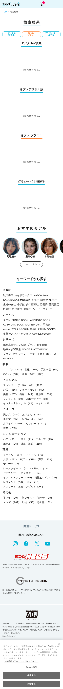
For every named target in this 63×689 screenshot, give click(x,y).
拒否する (31, 675)
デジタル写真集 (11, 34)
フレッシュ (13, 398)
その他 (45, 502)
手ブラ (12, 497)
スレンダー (15, 385)
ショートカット (33, 389)
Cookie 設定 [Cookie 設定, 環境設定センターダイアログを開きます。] (31, 667)
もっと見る (31, 264)
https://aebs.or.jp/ (9, 636)
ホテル (11, 443)
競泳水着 (50, 369)
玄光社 (35, 299)
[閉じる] (59, 644)
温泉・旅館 (32, 443)
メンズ (12, 502)
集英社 (53, 299)
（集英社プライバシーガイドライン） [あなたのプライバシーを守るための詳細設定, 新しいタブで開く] (21, 661)
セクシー (37, 423)
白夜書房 (17, 308)
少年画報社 (32, 304)
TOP (5, 12)
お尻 (10, 389)
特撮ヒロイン (46, 477)
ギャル (44, 403)
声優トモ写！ (37, 353)
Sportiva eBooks (41, 333)
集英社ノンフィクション (17, 333)
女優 (10, 459)
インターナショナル (18, 403)
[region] (31, 664)
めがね (12, 374)
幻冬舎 (44, 299)
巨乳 (37, 385)
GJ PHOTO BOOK (13, 324)
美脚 (10, 394)
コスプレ (13, 369)
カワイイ (14, 423)
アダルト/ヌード (35, 486)
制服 (32, 369)
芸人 (34, 482)
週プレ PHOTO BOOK (15, 320)
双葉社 (27, 308)
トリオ (26, 439)
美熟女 (12, 419)
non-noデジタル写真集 (16, 329)
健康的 (44, 394)
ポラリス (51, 353)
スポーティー (37, 398)
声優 (45, 459)
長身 (26, 394)
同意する (31, 684)
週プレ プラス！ (31, 34)
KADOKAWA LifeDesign (16, 299)
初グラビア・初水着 (37, 497)
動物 (29, 502)
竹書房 (44, 304)
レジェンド (14, 482)
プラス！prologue (37, 344)
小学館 (21, 304)
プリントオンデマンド (15, 353)
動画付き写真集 (12, 349)
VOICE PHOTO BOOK (35, 349)
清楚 (10, 428)
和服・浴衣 (33, 374)
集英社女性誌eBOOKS (43, 329)
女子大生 (12, 463)
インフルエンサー (18, 477)
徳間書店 (54, 304)
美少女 (12, 414)
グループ (45, 439)
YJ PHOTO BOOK (40, 320)
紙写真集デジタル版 (14, 344)
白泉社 (7, 308)
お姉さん (32, 414)
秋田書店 (8, 295)
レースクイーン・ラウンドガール (27, 468)
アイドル (36, 454)
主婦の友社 (9, 304)
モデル (28, 459)
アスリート (13, 486)
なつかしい (33, 419)
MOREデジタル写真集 (38, 324)
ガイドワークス (23, 295)
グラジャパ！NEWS (51, 34)
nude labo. (9, 358)
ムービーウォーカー (43, 308)
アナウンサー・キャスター (22, 473)
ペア (10, 439)
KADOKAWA (41, 295)
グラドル (14, 454)
